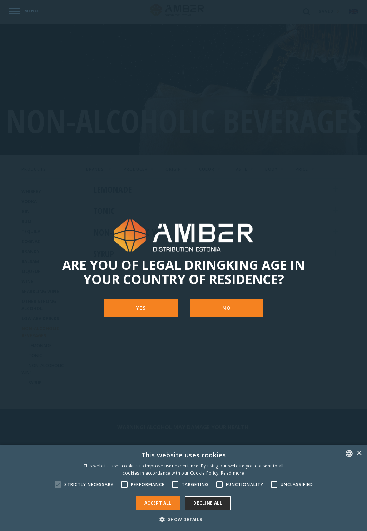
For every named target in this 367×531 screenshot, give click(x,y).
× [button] (359, 453)
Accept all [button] (158, 503)
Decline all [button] (207, 503)
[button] (183, 519)
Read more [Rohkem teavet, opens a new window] (232, 473)
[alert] (183, 488)
